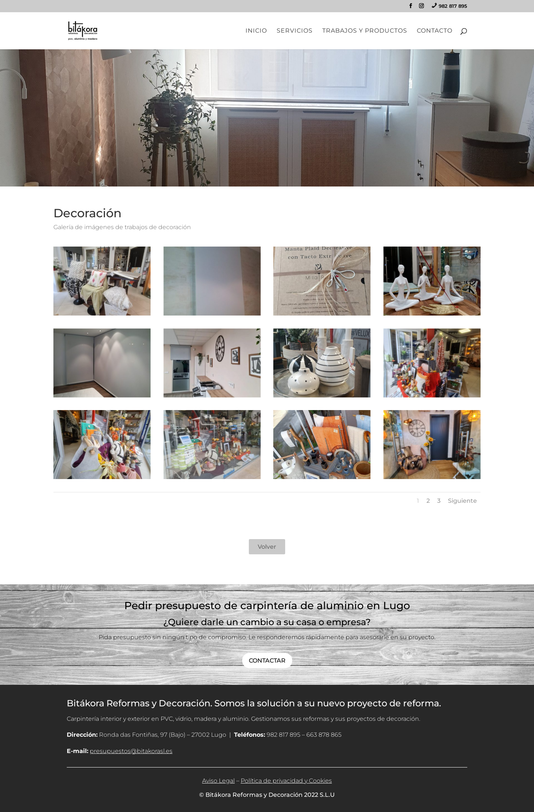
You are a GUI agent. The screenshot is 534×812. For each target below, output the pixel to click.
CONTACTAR (267, 660)
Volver (267, 546)
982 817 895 (283, 734)
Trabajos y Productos (364, 31)
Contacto (434, 31)
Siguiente (462, 500)
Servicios (295, 31)
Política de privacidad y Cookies (286, 780)
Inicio (256, 31)
